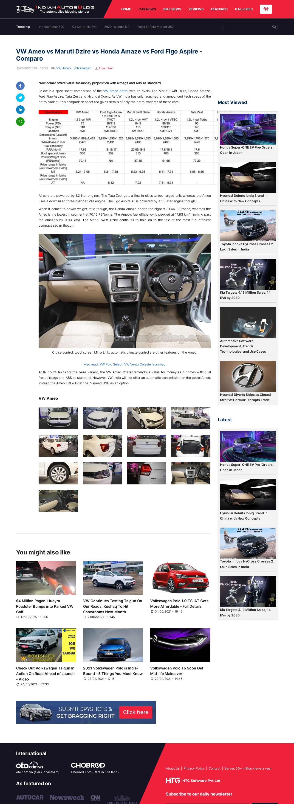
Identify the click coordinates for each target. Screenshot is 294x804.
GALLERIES (244, 9)
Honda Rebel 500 (51, 26)
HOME (126, 9)
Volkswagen (82, 68)
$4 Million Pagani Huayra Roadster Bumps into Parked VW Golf (45, 606)
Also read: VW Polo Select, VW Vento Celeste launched (125, 364)
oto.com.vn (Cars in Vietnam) (37, 772)
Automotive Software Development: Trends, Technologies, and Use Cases (243, 346)
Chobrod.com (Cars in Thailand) (95, 772)
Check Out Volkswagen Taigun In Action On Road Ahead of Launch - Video (45, 673)
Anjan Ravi (103, 68)
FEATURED (219, 9)
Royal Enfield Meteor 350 (155, 26)
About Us (173, 768)
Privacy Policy (194, 768)
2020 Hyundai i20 (117, 26)
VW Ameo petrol (115, 91)
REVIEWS (196, 9)
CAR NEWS (147, 9)
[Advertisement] (248, 70)
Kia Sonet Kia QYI (84, 26)
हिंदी (266, 9)
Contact (214, 768)
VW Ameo (63, 68)
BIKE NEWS (172, 9)
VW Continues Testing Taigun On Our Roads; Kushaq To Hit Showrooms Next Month (112, 606)
